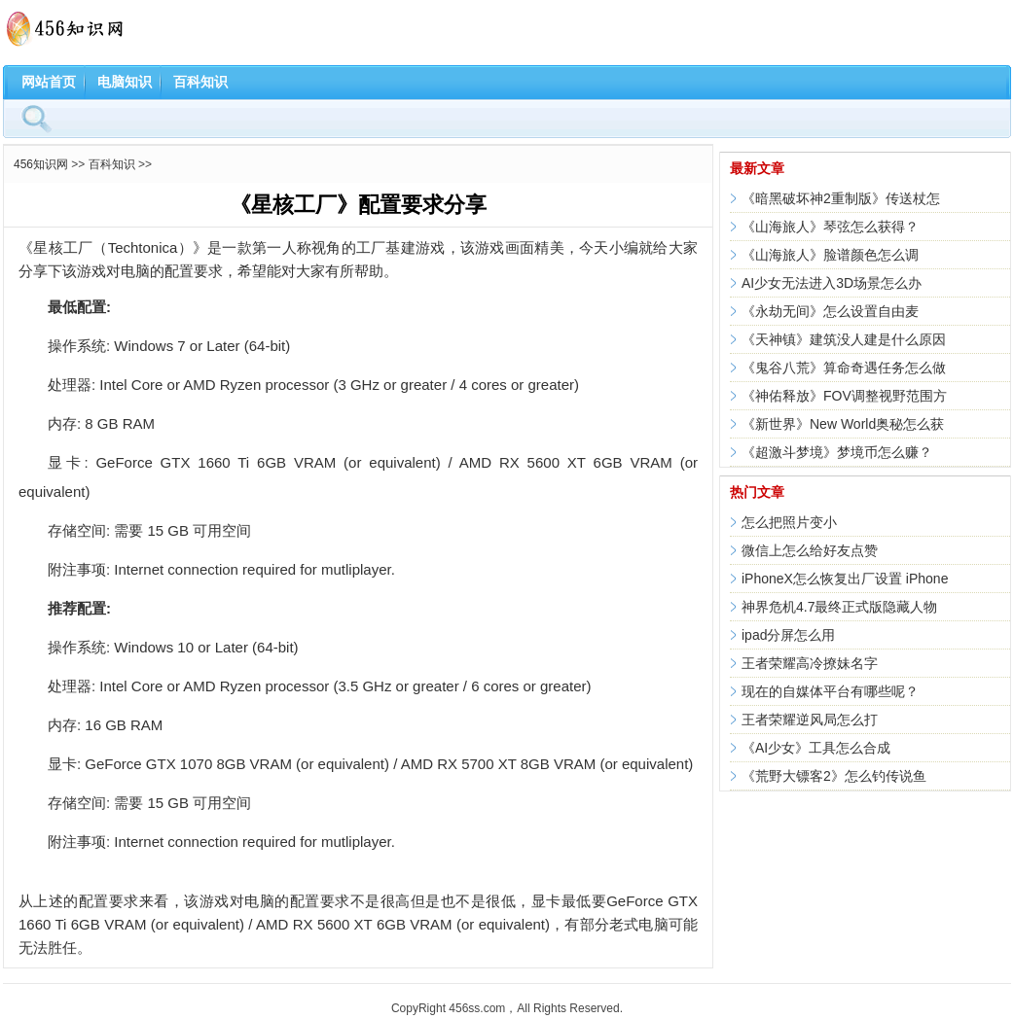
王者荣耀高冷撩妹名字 (810, 663)
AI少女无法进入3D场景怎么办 (832, 283)
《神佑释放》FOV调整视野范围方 (844, 396)
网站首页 (48, 81)
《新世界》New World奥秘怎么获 (843, 424)
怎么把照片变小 (789, 522)
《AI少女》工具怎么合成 (816, 747)
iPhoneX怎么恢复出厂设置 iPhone (845, 578)
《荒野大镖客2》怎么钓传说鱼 (834, 776)
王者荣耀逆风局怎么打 (810, 719)
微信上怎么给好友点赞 (810, 550)
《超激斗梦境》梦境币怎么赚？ (837, 452)
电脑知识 (124, 81)
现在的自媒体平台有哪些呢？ (830, 691)
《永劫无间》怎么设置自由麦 (830, 311)
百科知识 (200, 81)
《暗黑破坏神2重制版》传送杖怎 (841, 198)
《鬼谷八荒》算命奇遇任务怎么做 (844, 367)
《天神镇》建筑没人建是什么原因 (844, 339)
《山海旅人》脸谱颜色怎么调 (830, 255)
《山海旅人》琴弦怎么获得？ (830, 226)
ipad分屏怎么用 (788, 635)
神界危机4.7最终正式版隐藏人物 (839, 607)
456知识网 (41, 164)
